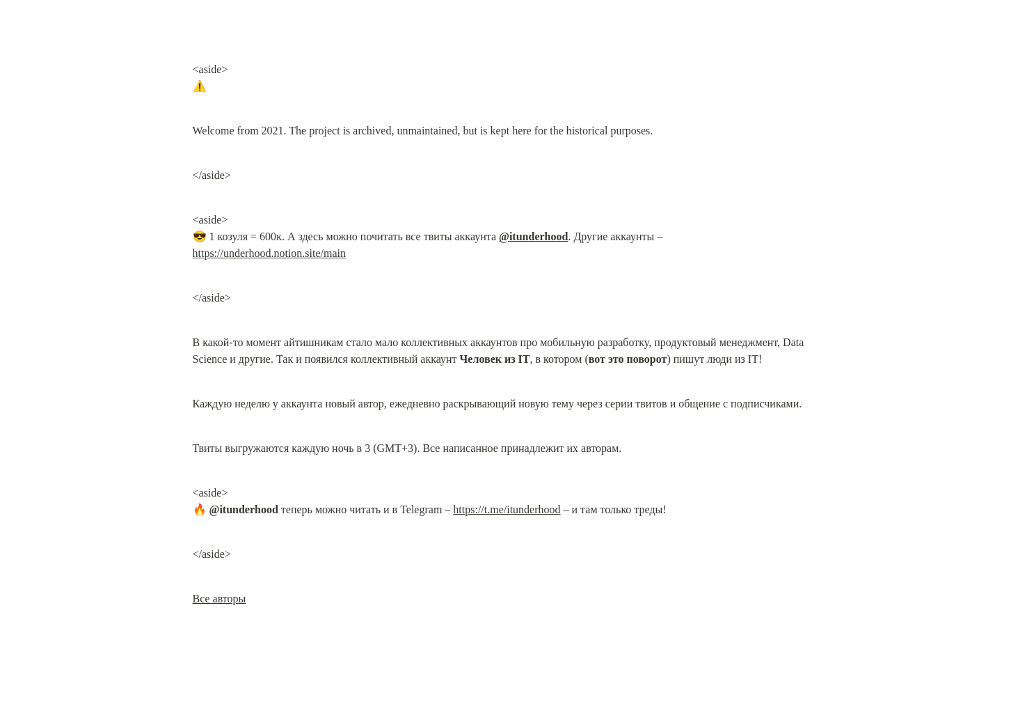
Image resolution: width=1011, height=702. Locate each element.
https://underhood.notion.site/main (269, 253)
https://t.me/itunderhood (506, 509)
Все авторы (219, 598)
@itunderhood (533, 236)
